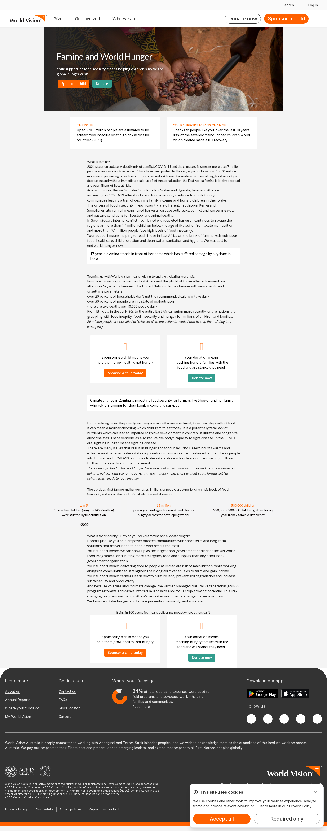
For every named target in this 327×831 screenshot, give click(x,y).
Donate (102, 83)
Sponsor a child (286, 19)
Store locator (69, 708)
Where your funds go (22, 708)
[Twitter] (268, 719)
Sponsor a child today (125, 373)
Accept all (222, 819)
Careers (65, 716)
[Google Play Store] (262, 693)
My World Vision (18, 716)
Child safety (44, 809)
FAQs (63, 700)
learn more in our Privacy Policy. (286, 806)
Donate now (242, 19)
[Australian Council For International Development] (19, 771)
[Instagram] (284, 719)
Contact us (67, 691)
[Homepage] (28, 18)
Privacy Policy (16, 809)
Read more (141, 707)
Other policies (71, 809)
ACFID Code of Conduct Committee (27, 797)
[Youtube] (317, 719)
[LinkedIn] (300, 719)
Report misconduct (104, 809)
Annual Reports (17, 700)
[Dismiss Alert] (315, 792)
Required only (287, 819)
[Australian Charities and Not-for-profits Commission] (45, 771)
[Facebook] (251, 719)
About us (12, 691)
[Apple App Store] (295, 693)
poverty (130, 423)
